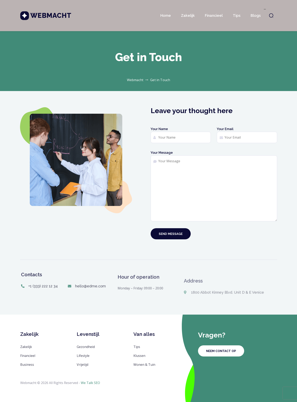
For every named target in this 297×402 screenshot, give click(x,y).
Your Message (214, 186)
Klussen (139, 355)
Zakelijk (188, 15)
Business (27, 364)
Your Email (247, 135)
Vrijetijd (82, 364)
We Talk (87, 383)
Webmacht (50, 15)
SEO (97, 383)
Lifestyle (83, 355)
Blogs (256, 15)
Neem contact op (221, 351)
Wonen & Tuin (144, 364)
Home (165, 15)
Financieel (214, 15)
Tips (237, 15)
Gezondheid (86, 347)
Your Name (181, 135)
